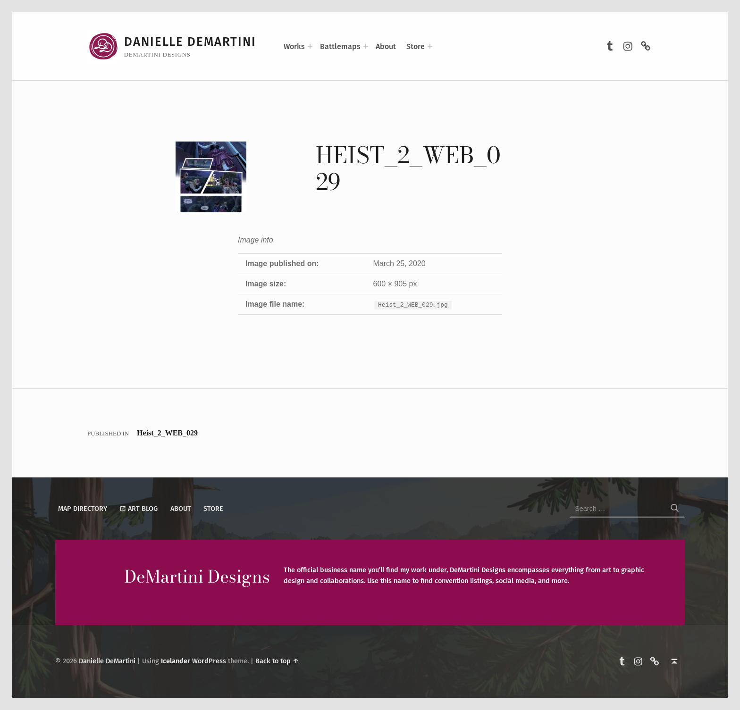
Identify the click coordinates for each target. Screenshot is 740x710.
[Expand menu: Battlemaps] (365, 46)
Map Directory (82, 508)
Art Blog (138, 508)
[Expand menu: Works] (310, 46)
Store (415, 46)
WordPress (209, 661)
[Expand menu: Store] (430, 46)
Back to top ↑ (277, 661)
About (386, 46)
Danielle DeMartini (190, 41)
